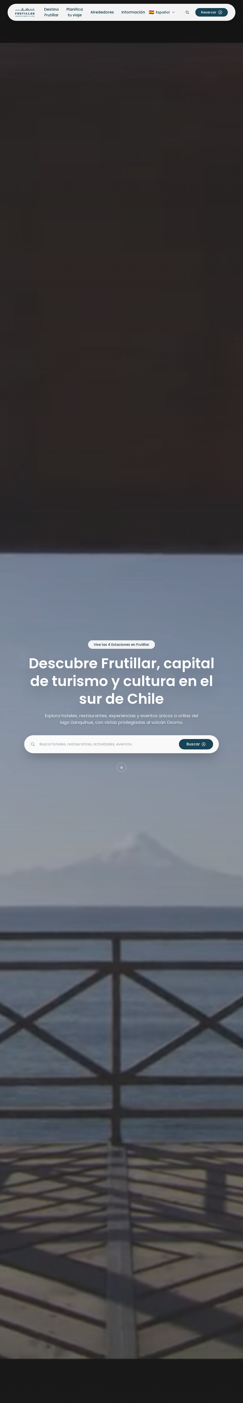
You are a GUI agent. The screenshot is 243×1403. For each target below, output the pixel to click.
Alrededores (102, 12)
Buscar (196, 744)
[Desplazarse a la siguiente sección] (121, 767)
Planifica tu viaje (74, 12)
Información (133, 12)
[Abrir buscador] (187, 12)
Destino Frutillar (51, 12)
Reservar (211, 12)
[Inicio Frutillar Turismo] (25, 12)
